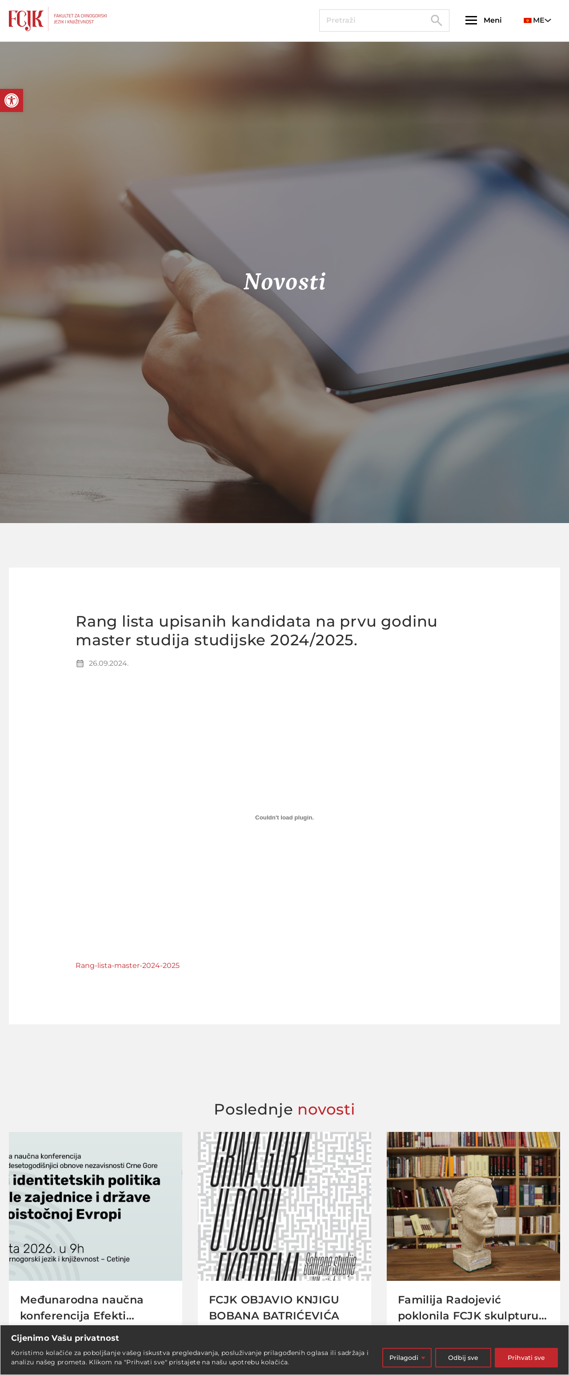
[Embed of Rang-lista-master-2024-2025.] (284, 817)
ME (534, 20)
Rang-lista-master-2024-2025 (128, 965)
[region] (284, 1350)
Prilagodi (403, 1358)
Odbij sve (463, 1358)
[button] (11, 100)
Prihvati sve (526, 1358)
